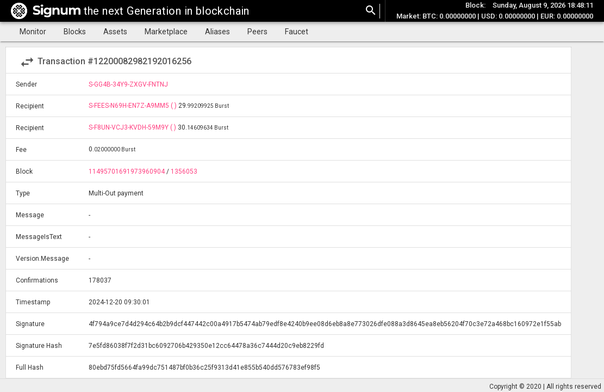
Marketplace (166, 31)
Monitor (33, 31)
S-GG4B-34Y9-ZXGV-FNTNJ (128, 84)
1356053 (184, 171)
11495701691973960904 (127, 171)
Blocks (75, 31)
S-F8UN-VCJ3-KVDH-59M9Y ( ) (133, 127)
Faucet (296, 31)
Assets (115, 31)
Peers (257, 31)
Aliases (217, 31)
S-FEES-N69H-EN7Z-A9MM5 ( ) (133, 105)
